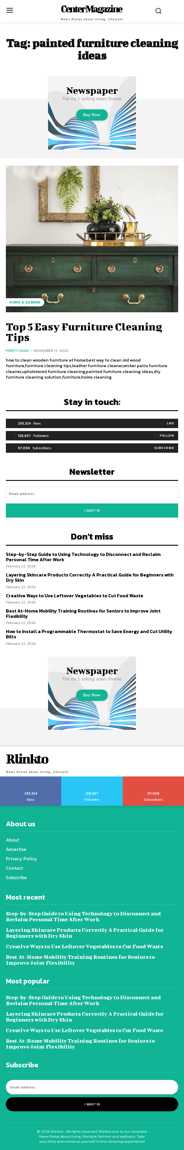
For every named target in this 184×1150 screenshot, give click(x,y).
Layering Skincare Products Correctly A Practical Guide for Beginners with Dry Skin (90, 577)
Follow (167, 435)
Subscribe (164, 447)
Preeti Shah (17, 350)
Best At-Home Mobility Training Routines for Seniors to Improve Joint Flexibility (83, 613)
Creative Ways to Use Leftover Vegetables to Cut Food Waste (74, 595)
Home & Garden (25, 302)
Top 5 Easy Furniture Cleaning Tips (84, 331)
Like (170, 423)
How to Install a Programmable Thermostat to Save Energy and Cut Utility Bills (89, 634)
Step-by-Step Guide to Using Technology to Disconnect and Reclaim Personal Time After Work (83, 557)
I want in (92, 510)
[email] (92, 494)
